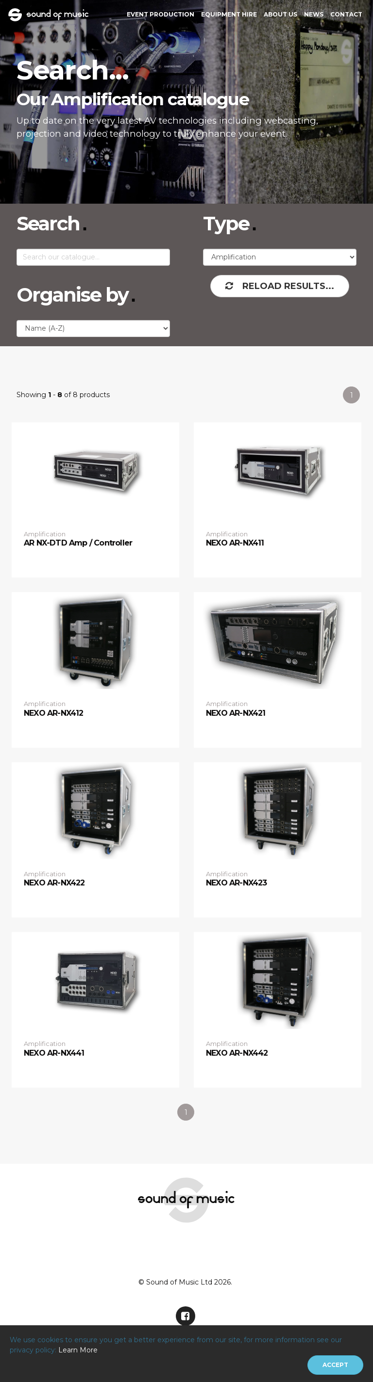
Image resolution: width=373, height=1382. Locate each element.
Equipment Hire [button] (229, 14)
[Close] (335, 1365)
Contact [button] (346, 14)
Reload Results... (279, 286)
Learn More (78, 1350)
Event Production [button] (160, 14)
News (313, 14)
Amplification (45, 534)
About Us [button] (280, 14)
